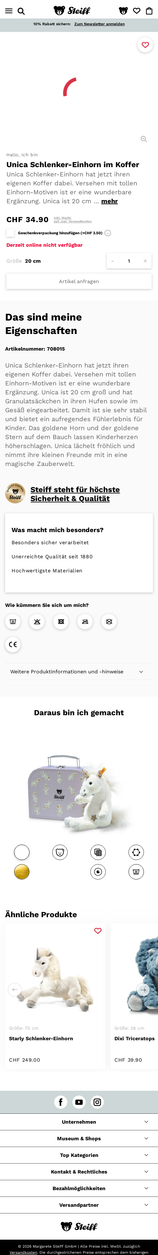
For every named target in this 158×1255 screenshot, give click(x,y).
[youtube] (79, 1102)
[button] (123, 11)
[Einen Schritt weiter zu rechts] (143, 989)
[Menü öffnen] (8, 11)
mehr (109, 201)
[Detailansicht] (144, 139)
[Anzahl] (129, 260)
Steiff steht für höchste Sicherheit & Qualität (75, 494)
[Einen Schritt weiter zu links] (14, 989)
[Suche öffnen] (21, 11)
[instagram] (97, 1102)
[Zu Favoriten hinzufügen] (145, 44)
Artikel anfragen (79, 281)
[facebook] (60, 1102)
